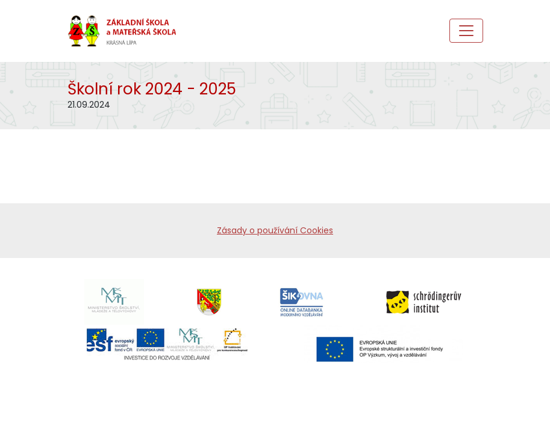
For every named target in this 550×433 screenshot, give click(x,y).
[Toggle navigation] (466, 31)
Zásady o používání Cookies (275, 230)
